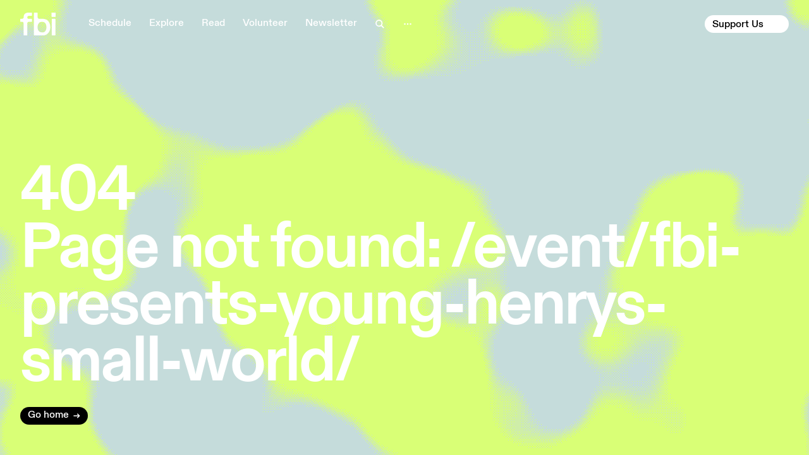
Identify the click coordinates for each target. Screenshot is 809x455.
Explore (166, 23)
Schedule (109, 23)
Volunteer (265, 23)
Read (213, 23)
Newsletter (331, 23)
